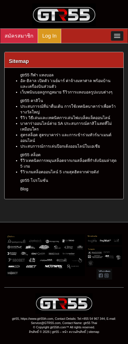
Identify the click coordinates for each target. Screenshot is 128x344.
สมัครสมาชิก (19, 36)
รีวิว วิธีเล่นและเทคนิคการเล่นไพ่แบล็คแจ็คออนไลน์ (65, 117)
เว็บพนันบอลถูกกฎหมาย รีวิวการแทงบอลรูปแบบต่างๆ (66, 92)
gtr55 (55, 331)
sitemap (94, 331)
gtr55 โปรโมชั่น (34, 180)
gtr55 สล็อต (30, 154)
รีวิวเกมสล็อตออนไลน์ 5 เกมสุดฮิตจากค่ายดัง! (59, 172)
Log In (49, 36)
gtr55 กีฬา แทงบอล (37, 75)
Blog (24, 189)
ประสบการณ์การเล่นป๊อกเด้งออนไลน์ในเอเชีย (60, 146)
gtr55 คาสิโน (31, 100)
